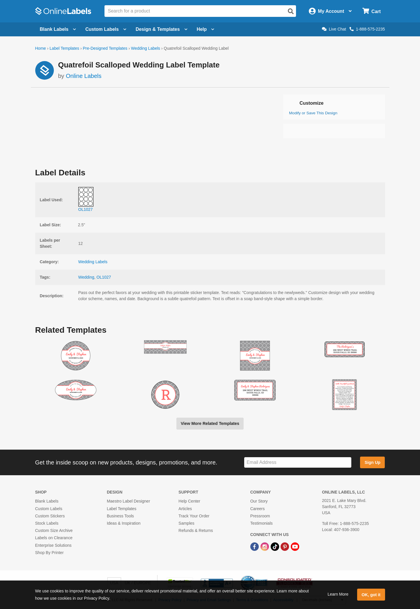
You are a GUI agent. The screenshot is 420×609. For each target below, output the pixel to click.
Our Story (259, 501)
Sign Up (372, 462)
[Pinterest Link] (285, 546)
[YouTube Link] (295, 546)
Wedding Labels (145, 48)
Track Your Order (193, 516)
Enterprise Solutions (53, 545)
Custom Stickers (50, 516)
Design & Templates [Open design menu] (161, 29)
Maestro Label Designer (128, 501)
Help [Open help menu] (206, 29)
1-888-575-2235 (367, 29)
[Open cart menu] (371, 11)
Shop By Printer (49, 552)
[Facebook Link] (255, 546)
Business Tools (120, 516)
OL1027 (104, 277)
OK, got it (370, 594)
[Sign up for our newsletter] (297, 462)
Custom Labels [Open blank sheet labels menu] (105, 29)
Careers (257, 508)
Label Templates (64, 48)
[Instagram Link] (265, 546)
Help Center (189, 501)
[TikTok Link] (275, 546)
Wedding (86, 277)
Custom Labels (48, 508)
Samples (186, 523)
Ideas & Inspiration (124, 523)
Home (40, 48)
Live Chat (334, 29)
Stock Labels (47, 523)
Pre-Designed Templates (105, 48)
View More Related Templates (210, 423)
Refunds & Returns (195, 530)
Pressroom (260, 516)
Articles (185, 508)
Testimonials (261, 523)
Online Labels (83, 76)
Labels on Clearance (53, 537)
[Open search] (291, 11)
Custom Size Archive (54, 530)
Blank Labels (47, 501)
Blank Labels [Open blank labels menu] (58, 29)
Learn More (337, 594)
